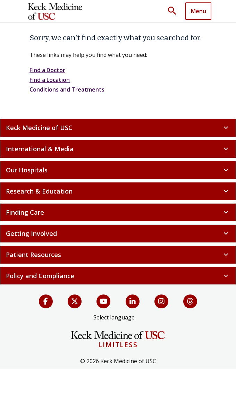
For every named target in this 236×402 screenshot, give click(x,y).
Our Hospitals (118, 170)
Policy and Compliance (118, 276)
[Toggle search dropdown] (175, 11)
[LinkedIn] (132, 301)
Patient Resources (118, 254)
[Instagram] (161, 301)
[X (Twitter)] (74, 301)
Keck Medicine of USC (118, 128)
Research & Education (118, 191)
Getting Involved (118, 233)
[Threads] (190, 301)
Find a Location (50, 80)
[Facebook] (45, 301)
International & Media (118, 149)
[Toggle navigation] (198, 11)
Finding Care (118, 212)
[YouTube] (103, 301)
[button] (174, 11)
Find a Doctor (47, 70)
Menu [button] (198, 11)
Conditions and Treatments (67, 89)
